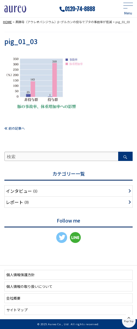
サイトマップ (17, 309)
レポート (17, 202)
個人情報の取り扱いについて (29, 286)
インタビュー (21, 191)
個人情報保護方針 (20, 274)
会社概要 (13, 298)
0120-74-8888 (80, 9)
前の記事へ (14, 128)
